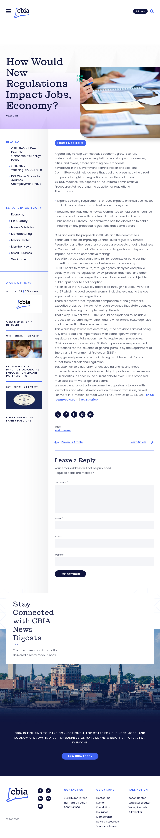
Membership (104, 817)
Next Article (138, 443)
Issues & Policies (22, 227)
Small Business (21, 253)
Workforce (18, 259)
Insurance (102, 812)
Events (100, 802)
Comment (61, 482)
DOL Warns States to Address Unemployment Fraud (26, 180)
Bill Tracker (135, 812)
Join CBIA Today (80, 756)
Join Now (140, 11)
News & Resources (107, 821)
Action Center (137, 798)
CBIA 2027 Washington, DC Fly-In (26, 168)
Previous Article (72, 443)
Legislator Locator (139, 802)
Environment (63, 431)
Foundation (103, 807)
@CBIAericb (89, 399)
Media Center (20, 240)
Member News (21, 246)
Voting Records (137, 807)
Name (59, 518)
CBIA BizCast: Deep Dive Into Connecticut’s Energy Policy (26, 154)
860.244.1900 (72, 807)
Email (58, 537)
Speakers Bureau (106, 826)
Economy (17, 214)
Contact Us (103, 798)
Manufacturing (21, 234)
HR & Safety (19, 221)
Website (59, 555)
